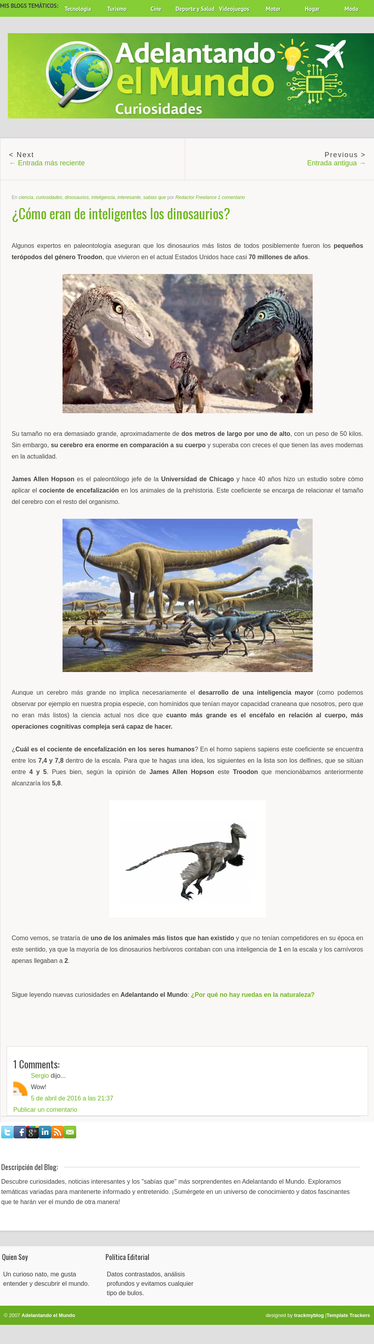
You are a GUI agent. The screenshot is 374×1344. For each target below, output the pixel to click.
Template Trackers (348, 1315)
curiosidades (49, 197)
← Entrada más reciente (47, 163)
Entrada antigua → (336, 163)
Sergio (40, 1075)
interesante (129, 197)
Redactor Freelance (196, 197)
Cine (155, 9)
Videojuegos (234, 9)
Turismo (117, 9)
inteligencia (103, 197)
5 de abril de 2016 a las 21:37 (72, 1098)
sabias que (154, 197)
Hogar (312, 9)
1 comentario (231, 197)
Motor (273, 9)
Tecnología (77, 9)
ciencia (26, 197)
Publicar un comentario (45, 1109)
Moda (351, 9)
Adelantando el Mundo (48, 1315)
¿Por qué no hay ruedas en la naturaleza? (253, 994)
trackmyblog (309, 1315)
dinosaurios (77, 197)
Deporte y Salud (195, 9)
